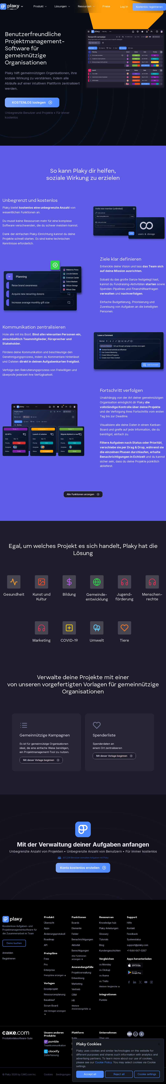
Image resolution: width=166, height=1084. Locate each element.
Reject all (118, 1074)
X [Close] (159, 1044)
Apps (46, 928)
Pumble (103, 1000)
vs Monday (105, 964)
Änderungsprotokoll (54, 933)
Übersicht (49, 922)
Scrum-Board (51, 1005)
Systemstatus (134, 939)
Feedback (132, 933)
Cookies (48, 1074)
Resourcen (84, 6)
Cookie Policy (103, 1062)
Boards (75, 922)
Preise (106, 6)
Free (46, 958)
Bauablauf (49, 1000)
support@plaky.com (137, 945)
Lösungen (60, 6)
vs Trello (103, 981)
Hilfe (129, 922)
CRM (74, 994)
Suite (74, 1038)
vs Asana (104, 975)
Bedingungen (63, 1074)
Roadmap (49, 939)
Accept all (90, 1074)
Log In (124, 6)
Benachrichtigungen (82, 939)
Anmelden (7, 952)
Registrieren (8, 958)
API (45, 945)
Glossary (103, 933)
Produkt (38, 6)
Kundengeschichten (110, 950)
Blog (101, 945)
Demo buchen (14, 943)
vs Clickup (104, 970)
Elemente (77, 928)
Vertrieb (76, 989)
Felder (75, 933)
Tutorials (103, 939)
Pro (46, 964)
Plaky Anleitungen (108, 928)
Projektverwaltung (81, 972)
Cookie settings (147, 1074)
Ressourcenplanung (54, 994)
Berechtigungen (80, 950)
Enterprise (49, 970)
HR (73, 1000)
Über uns (104, 1038)
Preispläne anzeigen (55, 975)
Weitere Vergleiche (109, 986)
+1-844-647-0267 (137, 950)
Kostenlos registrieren (149, 6)
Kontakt (131, 928)
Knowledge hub (107, 922)
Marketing (77, 983)
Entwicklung (78, 978)
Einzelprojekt (51, 989)
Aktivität (76, 945)
